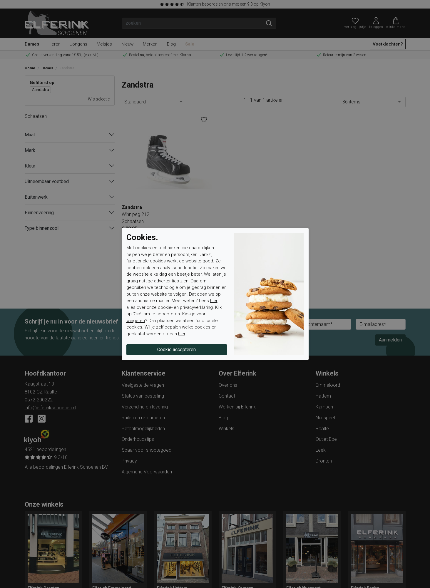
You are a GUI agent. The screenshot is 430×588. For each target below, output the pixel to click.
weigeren (135, 320)
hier (213, 300)
